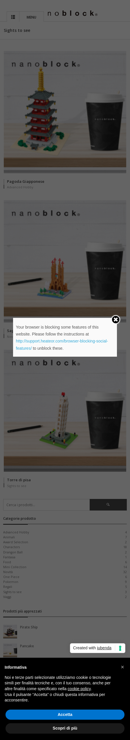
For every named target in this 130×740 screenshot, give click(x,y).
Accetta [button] (65, 714)
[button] (122, 667)
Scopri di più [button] (65, 728)
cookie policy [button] (79, 688)
